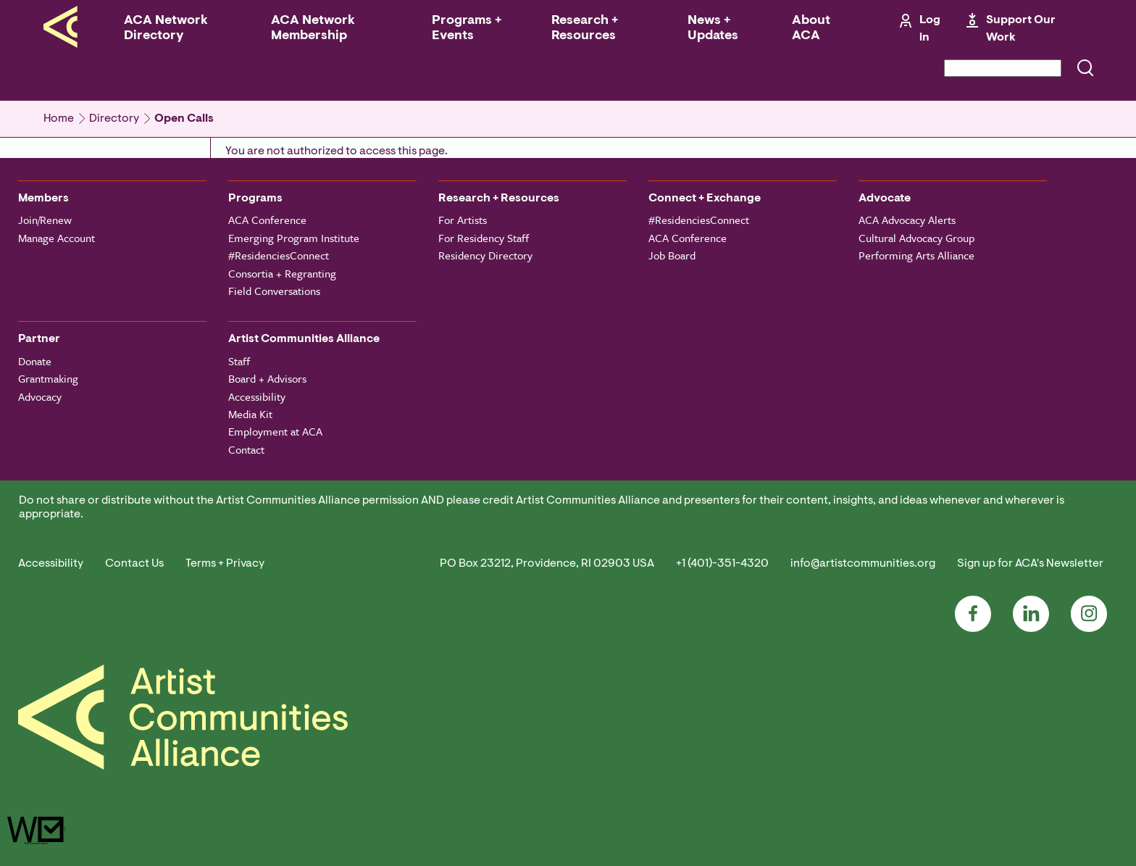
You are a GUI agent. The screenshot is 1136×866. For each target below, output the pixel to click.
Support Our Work (1021, 28)
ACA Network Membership (313, 28)
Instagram (1089, 614)
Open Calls (184, 119)
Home (58, 119)
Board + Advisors (267, 378)
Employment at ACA (275, 431)
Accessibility (256, 396)
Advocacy (40, 396)
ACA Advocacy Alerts (907, 220)
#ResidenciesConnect (278, 255)
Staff (239, 361)
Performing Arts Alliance (916, 255)
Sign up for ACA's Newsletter (1030, 564)
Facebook (973, 614)
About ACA (811, 28)
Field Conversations (274, 291)
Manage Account (56, 238)
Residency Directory (485, 255)
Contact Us (134, 564)
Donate (34, 361)
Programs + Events (466, 28)
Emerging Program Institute (293, 238)
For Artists (462, 220)
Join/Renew (45, 220)
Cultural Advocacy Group (916, 238)
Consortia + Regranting (282, 273)
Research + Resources (584, 28)
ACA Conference (267, 220)
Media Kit (250, 414)
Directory (114, 119)
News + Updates (713, 28)
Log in (929, 28)
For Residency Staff (483, 238)
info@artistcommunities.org (862, 564)
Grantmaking (48, 378)
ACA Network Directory (166, 28)
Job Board (672, 255)
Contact (246, 449)
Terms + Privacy (224, 564)
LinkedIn (1031, 614)
